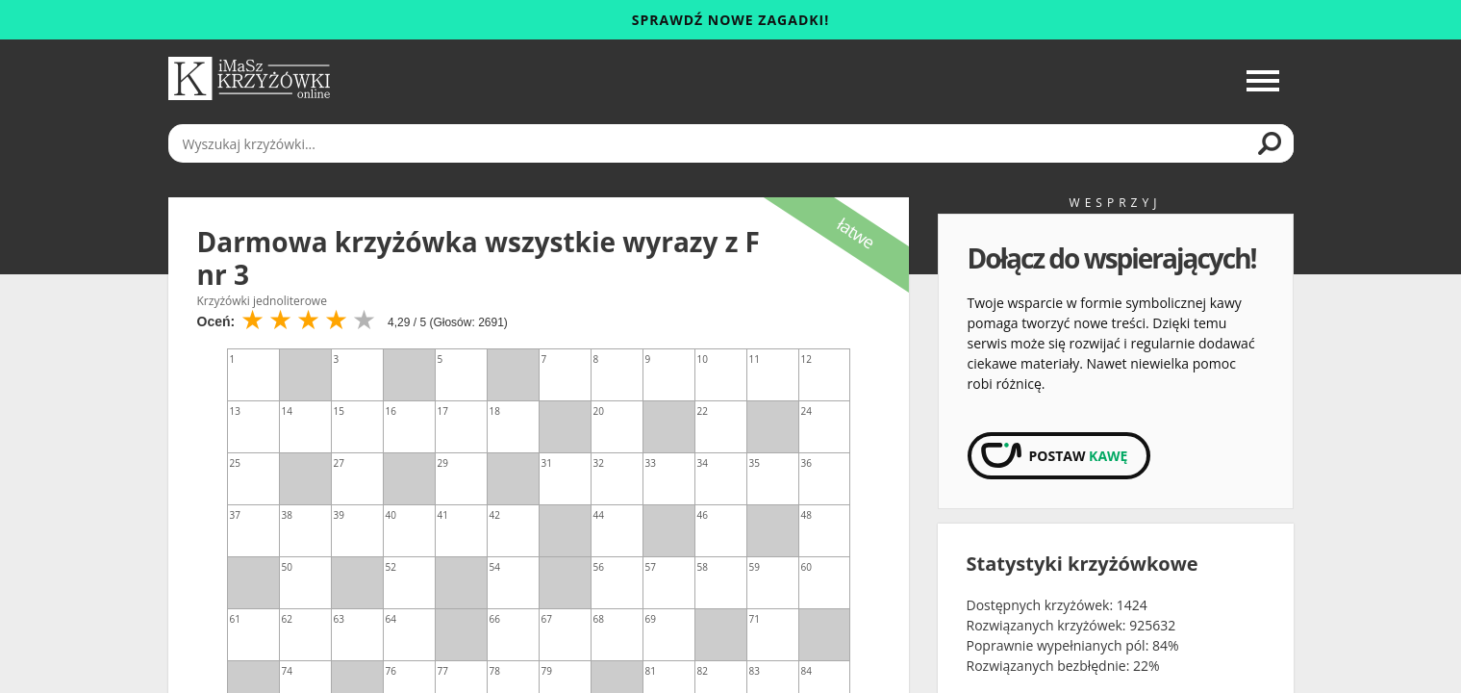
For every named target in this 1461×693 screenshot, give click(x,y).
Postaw (1078, 456)
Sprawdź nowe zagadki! (730, 20)
